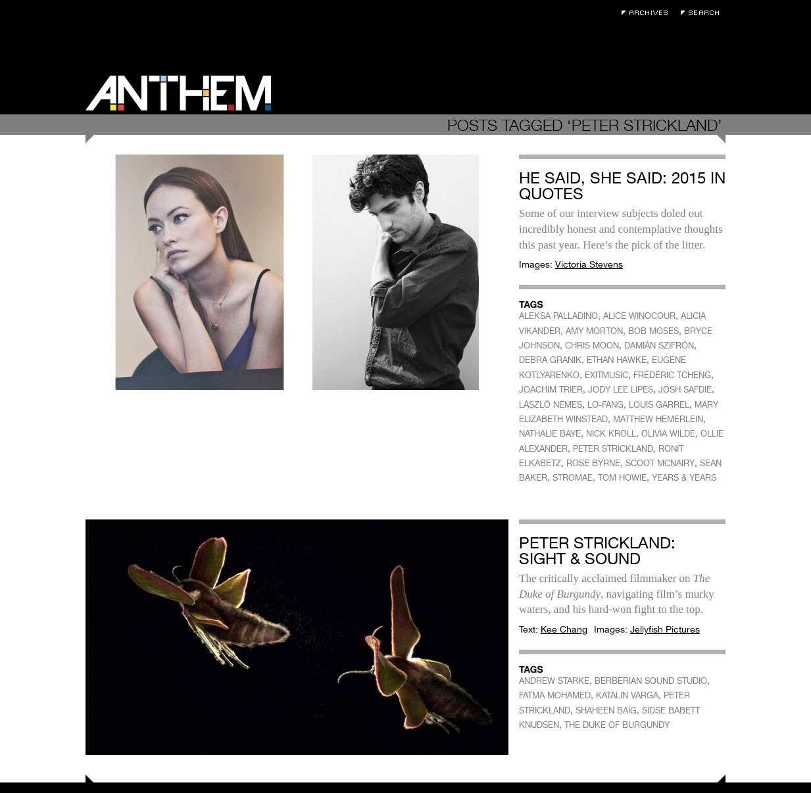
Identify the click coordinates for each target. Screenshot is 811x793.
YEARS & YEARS (684, 478)
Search (703, 13)
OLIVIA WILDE (668, 434)
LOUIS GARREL (659, 405)
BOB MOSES (653, 331)
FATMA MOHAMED (555, 695)
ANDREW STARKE (554, 681)
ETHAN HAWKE (617, 360)
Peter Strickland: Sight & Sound (597, 550)
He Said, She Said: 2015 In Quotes (622, 185)
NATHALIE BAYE (550, 434)
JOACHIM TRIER (551, 390)
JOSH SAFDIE (685, 390)
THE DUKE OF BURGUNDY (617, 725)
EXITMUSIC (606, 375)
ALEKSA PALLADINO (558, 316)
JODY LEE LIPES (620, 390)
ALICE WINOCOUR (639, 316)
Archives (648, 13)
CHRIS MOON (592, 345)
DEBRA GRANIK (550, 360)
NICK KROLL (611, 434)
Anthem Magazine (178, 93)
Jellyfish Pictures (665, 629)
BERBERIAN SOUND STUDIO (651, 681)
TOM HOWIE (622, 478)
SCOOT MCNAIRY (660, 463)
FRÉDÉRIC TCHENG (672, 375)
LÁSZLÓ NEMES (550, 405)
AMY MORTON (594, 331)
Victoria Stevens (589, 264)
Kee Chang (564, 629)
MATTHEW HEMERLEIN (658, 419)
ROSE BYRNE (593, 463)
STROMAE (573, 478)
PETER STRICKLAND (613, 449)
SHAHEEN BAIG (606, 710)
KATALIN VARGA (627, 695)
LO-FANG (605, 405)
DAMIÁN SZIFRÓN (659, 345)
